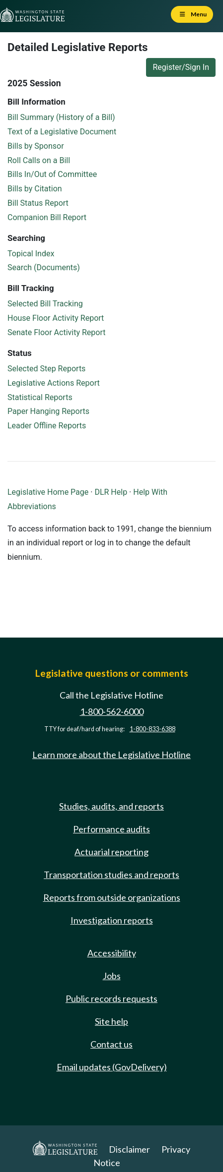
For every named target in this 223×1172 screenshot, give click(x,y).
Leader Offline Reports (46, 425)
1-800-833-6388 (152, 729)
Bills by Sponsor (35, 146)
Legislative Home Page (47, 492)
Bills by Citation (34, 188)
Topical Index (30, 253)
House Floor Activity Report (55, 318)
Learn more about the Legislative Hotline (111, 754)
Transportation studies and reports (111, 874)
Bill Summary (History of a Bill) (61, 117)
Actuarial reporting (111, 851)
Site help (111, 1021)
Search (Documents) (43, 267)
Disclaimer (129, 1149)
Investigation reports (112, 920)
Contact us (111, 1044)
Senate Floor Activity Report (56, 332)
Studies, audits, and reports (111, 806)
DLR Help (110, 492)
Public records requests (111, 998)
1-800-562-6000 (112, 711)
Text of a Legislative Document (61, 131)
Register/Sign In (180, 67)
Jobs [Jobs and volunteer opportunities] (112, 975)
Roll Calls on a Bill (38, 160)
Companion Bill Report (46, 217)
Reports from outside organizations (111, 897)
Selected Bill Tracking (45, 303)
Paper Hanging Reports (48, 411)
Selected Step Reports (46, 368)
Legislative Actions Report (53, 383)
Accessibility (111, 952)
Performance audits (111, 828)
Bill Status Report (38, 203)
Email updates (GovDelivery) (112, 1066)
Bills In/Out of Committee (52, 174)
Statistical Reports (40, 397)
